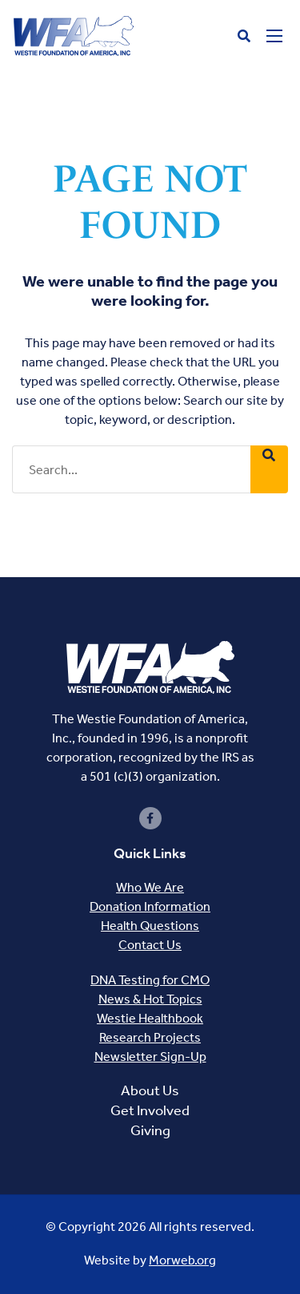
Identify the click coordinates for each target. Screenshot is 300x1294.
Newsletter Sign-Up (150, 1056)
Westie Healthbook (150, 1018)
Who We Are (150, 887)
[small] (150, 818)
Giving (150, 1130)
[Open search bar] (244, 36)
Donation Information (150, 906)
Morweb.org (182, 1260)
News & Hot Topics (150, 999)
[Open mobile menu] (274, 36)
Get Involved (150, 1110)
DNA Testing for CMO (150, 979)
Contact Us (150, 944)
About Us (150, 1090)
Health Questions (150, 925)
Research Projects (150, 1037)
